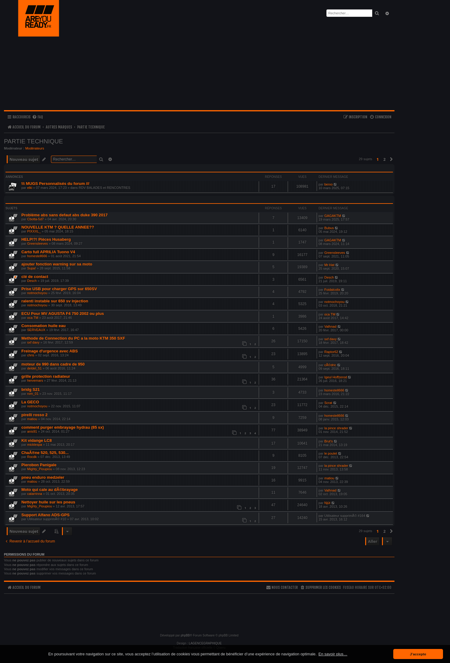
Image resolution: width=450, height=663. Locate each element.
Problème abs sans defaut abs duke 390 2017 (64, 215)
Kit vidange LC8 (36, 440)
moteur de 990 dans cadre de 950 (53, 364)
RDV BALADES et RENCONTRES (104, 187)
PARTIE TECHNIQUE (33, 141)
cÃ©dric (330, 365)
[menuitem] (37, 117)
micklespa (34, 444)
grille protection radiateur (45, 376)
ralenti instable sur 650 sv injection (54, 301)
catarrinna (34, 493)
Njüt (327, 503)
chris (30, 355)
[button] (391, 159)
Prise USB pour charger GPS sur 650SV (59, 288)
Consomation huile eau (43, 325)
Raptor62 (331, 352)
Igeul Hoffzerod (335, 377)
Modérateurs (34, 148)
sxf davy (33, 342)
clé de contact (34, 276)
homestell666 (37, 256)
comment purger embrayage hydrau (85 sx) (62, 427)
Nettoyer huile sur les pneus (48, 502)
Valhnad (330, 326)
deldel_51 (34, 368)
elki (29, 187)
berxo (328, 184)
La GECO (30, 402)
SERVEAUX (36, 330)
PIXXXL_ (34, 231)
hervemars (35, 380)
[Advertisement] (199, 611)
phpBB (185, 635)
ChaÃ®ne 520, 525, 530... (45, 452)
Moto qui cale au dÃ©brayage (49, 489)
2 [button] (384, 159)
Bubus (329, 228)
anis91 (32, 431)
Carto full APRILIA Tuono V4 (48, 252)
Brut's (328, 441)
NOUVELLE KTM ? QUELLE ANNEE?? (57, 227)
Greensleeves (37, 243)
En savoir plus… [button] (333, 654)
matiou (32, 419)
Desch (32, 281)
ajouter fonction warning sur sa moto (56, 264)
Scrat (328, 403)
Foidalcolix (332, 289)
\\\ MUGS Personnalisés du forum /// (55, 183)
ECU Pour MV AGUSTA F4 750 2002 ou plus (62, 313)
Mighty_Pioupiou (39, 469)
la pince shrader (336, 428)
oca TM (32, 317)
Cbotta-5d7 (35, 219)
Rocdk (32, 457)
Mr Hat (329, 265)
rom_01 (32, 393)
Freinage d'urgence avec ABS (49, 351)
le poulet (330, 453)
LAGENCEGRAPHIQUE (205, 643)
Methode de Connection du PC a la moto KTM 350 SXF (73, 338)
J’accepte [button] (418, 654)
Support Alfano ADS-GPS (45, 515)
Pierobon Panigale (38, 465)
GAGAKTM (332, 216)
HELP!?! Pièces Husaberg (46, 239)
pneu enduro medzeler (42, 477)
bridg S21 (30, 389)
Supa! (31, 268)
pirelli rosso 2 (34, 415)
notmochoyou (37, 293)
